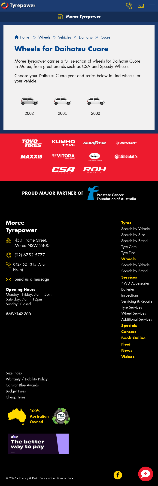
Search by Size (133, 234)
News (126, 350)
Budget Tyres (16, 391)
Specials (129, 325)
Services (129, 277)
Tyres (126, 222)
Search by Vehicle (135, 228)
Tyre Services (131, 307)
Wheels (128, 258)
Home (22, 37)
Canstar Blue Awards (22, 385)
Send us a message (32, 279)
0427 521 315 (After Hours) (29, 267)
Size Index (14, 373)
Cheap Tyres (15, 397)
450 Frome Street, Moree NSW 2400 (32, 243)
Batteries (127, 289)
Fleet (126, 344)
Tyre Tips (128, 252)
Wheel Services (133, 313)
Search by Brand (134, 240)
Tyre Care (129, 246)
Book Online (133, 337)
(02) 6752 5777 (30, 255)
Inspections (129, 295)
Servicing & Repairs (136, 301)
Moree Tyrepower (79, 16)
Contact (128, 331)
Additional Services (136, 319)
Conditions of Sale (61, 478)
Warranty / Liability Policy (27, 379)
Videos (127, 356)
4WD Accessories (135, 283)
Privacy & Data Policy (33, 478)
